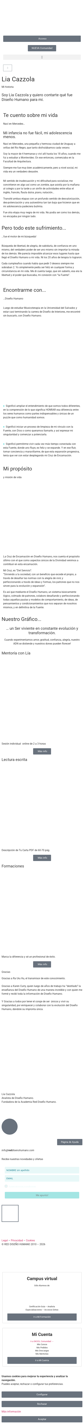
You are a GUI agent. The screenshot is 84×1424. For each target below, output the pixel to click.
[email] (42, 1178)
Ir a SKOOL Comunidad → (42, 1341)
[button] (42, 57)
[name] (42, 1170)
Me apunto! (42, 1195)
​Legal (5, 1240)
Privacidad (17, 1240)
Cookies (30, 1240)
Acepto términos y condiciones (22, 1186)
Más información (11, 1411)
